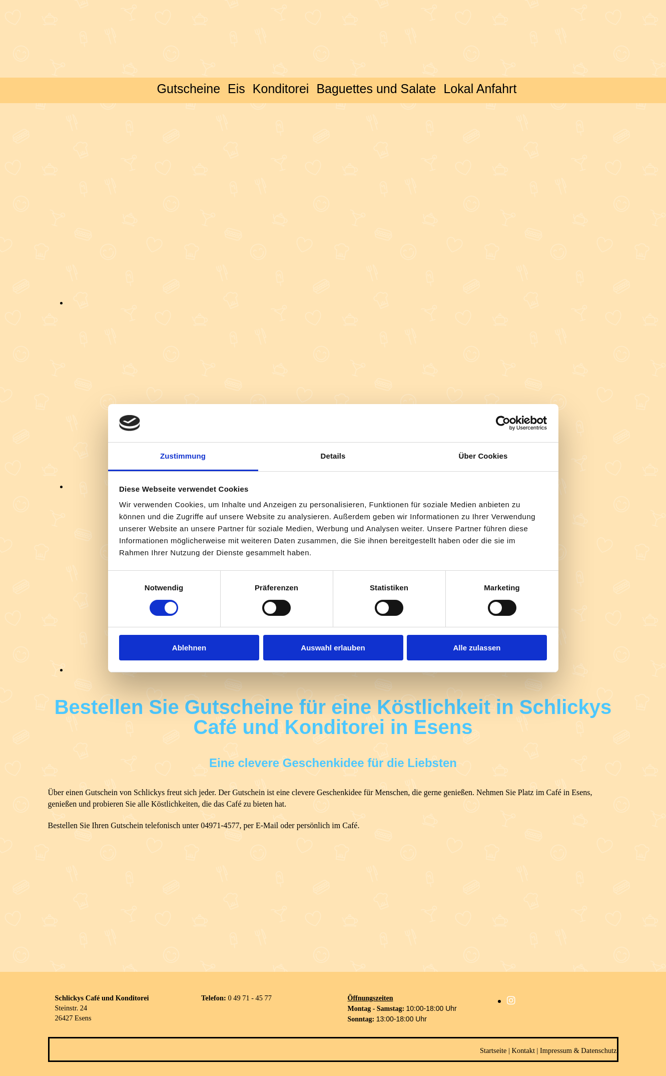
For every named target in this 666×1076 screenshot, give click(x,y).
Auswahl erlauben (333, 647)
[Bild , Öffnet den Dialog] (293, 302)
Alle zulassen (476, 647)
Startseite (493, 1050)
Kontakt (523, 1050)
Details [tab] (333, 456)
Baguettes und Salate (376, 89)
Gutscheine (188, 89)
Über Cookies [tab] (483, 456)
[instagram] (511, 1000)
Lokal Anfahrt (479, 89)
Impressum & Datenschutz (578, 1050)
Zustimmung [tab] (183, 456)
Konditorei (281, 89)
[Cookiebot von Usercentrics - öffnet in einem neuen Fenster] (503, 423)
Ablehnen (189, 647)
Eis (236, 89)
